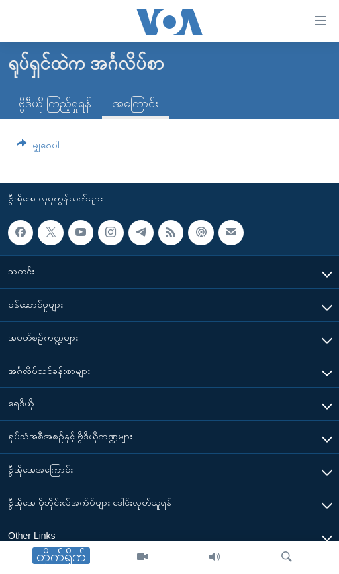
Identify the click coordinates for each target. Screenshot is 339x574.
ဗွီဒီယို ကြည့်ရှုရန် (55, 103)
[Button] (38, 147)
